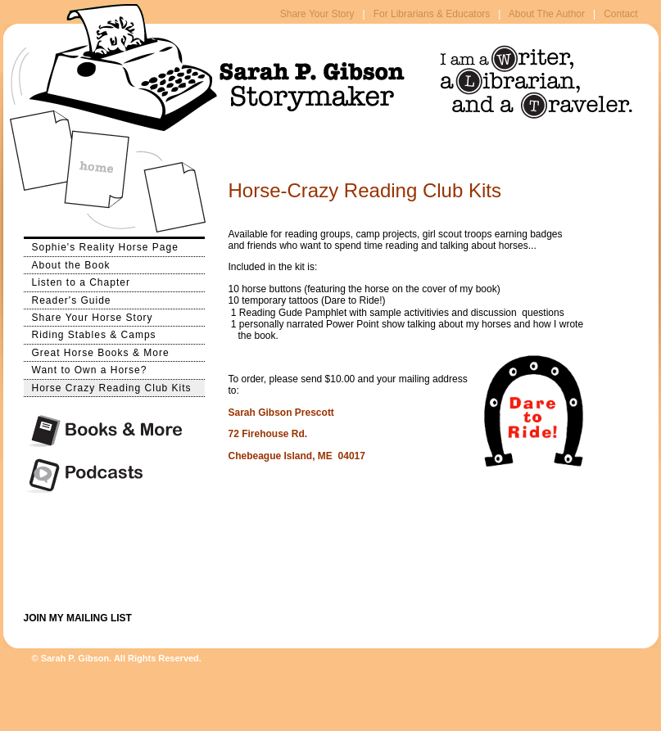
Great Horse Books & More (97, 352)
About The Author (547, 14)
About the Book (67, 264)
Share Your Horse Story (88, 316)
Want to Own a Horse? (85, 369)
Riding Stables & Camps (90, 334)
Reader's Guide (67, 299)
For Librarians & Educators (432, 14)
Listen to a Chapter (77, 281)
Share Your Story (317, 14)
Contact (620, 14)
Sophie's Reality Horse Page (101, 246)
